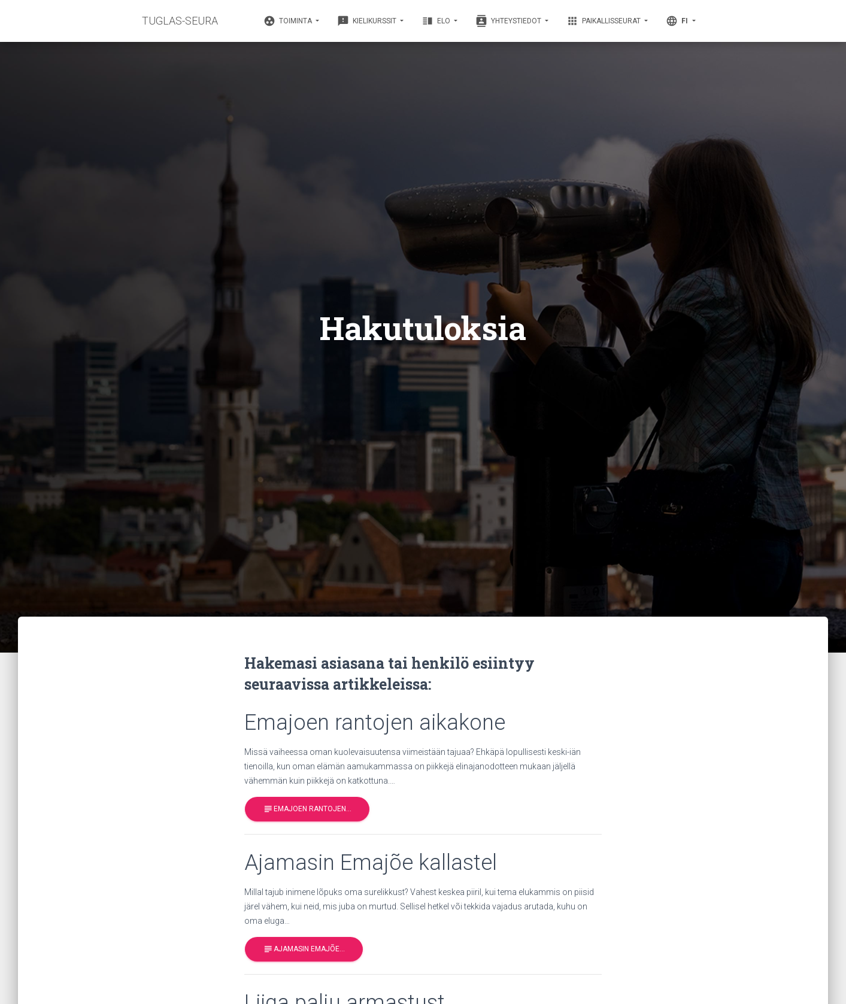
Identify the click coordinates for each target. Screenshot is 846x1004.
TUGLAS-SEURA (180, 20)
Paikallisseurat (604, 21)
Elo (437, 21)
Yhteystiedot (509, 21)
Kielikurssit (367, 21)
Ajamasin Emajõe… (304, 949)
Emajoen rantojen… (307, 809)
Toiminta (288, 21)
